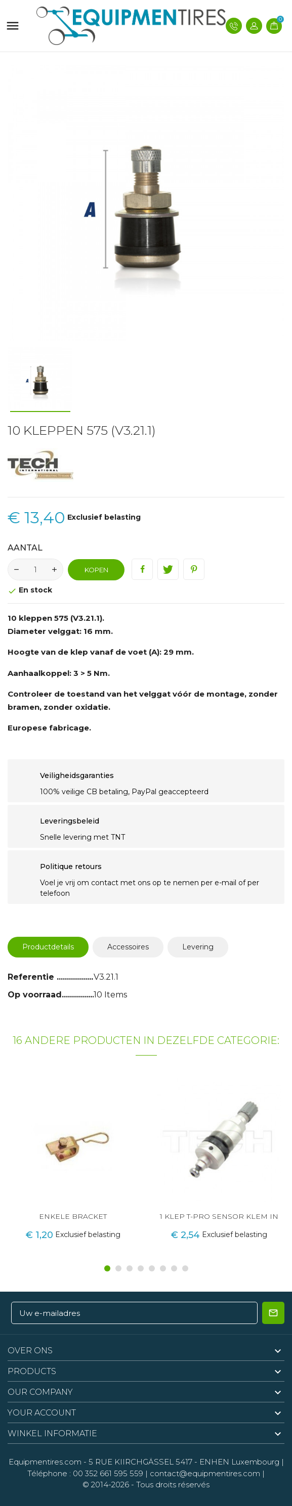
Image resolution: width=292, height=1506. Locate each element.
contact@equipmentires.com (205, 1473)
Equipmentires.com (45, 1462)
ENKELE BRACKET (73, 1216)
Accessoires (128, 946)
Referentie (32, 977)
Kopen (96, 570)
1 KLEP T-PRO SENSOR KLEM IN (219, 1216)
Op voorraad (35, 994)
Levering (198, 946)
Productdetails (48, 946)
